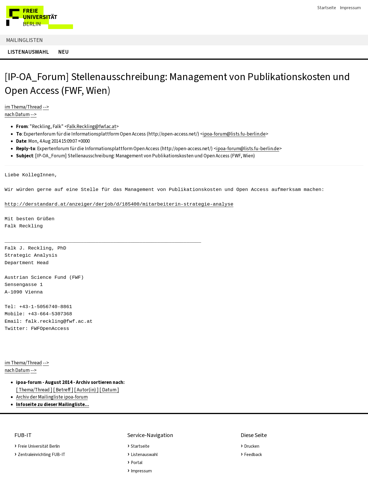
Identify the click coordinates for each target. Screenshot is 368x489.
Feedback (253, 454)
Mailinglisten (24, 40)
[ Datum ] (109, 389)
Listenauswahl (28, 51)
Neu (63, 51)
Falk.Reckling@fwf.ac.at (91, 126)
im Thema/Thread (23, 107)
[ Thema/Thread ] (34, 389)
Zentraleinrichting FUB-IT (41, 454)
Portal (136, 462)
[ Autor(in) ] (86, 389)
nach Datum (17, 114)
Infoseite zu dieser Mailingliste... (52, 404)
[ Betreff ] (63, 389)
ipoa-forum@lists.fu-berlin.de (234, 134)
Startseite (326, 8)
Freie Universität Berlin (39, 446)
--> (46, 107)
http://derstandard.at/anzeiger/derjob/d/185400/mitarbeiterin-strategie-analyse (119, 204)
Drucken (251, 446)
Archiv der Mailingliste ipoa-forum (52, 397)
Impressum (350, 8)
